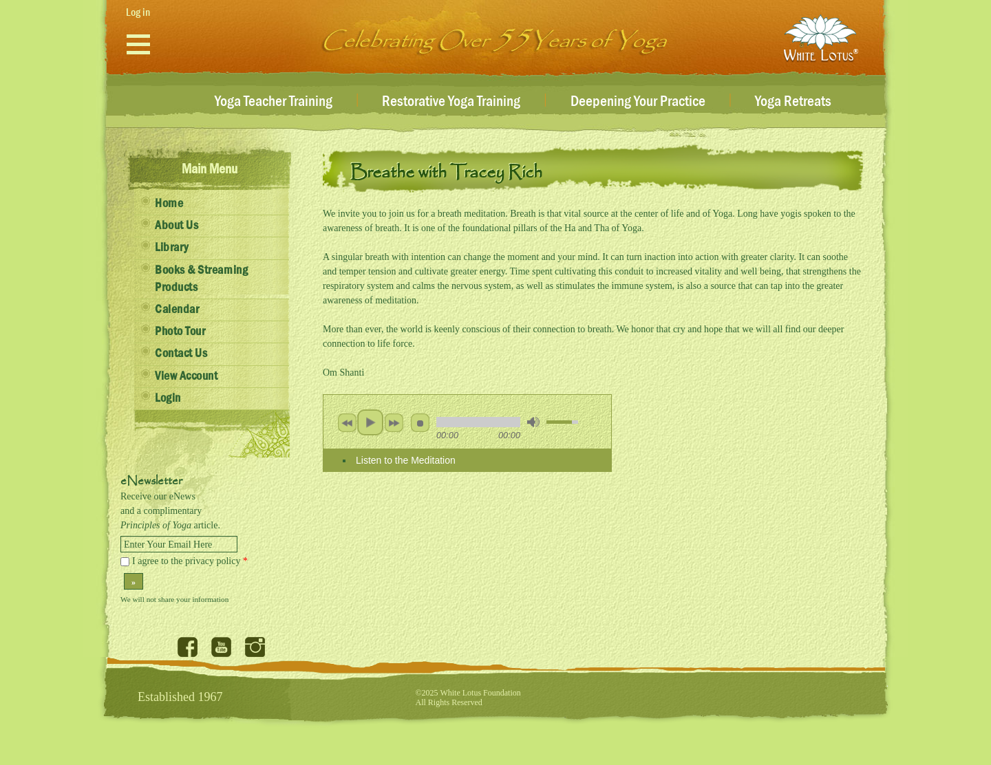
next (393, 422)
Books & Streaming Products (201, 279)
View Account (186, 376)
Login (168, 398)
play (370, 422)
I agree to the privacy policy (190, 561)
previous (346, 422)
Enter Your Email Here (168, 544)
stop (419, 422)
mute (533, 422)
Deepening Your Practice (638, 101)
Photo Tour (180, 331)
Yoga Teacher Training (273, 101)
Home (169, 203)
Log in (138, 12)
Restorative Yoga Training (451, 101)
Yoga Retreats (793, 101)
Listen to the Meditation (406, 460)
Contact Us (181, 353)
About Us (176, 225)
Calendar (177, 309)
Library (172, 247)
